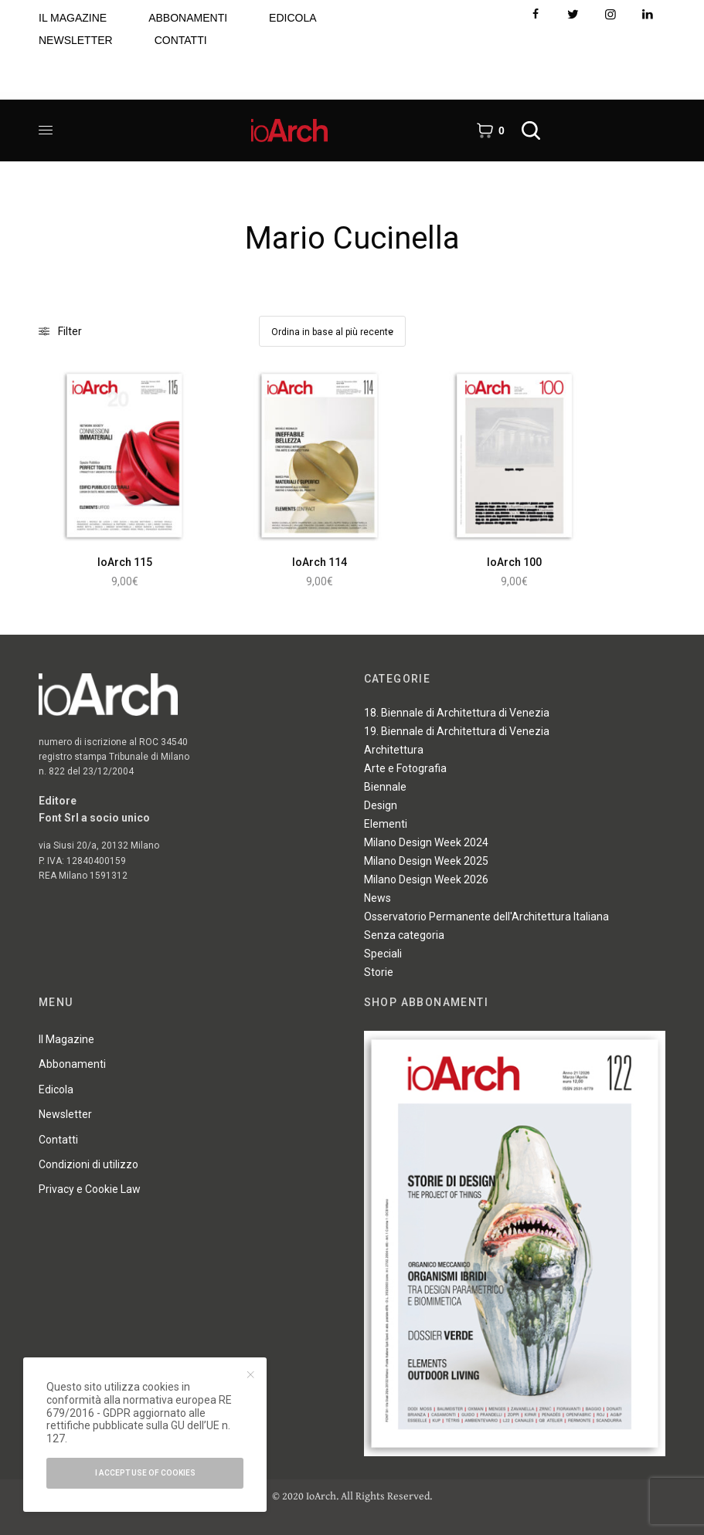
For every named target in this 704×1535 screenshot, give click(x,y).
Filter (60, 331)
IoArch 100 (514, 562)
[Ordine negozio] (332, 331)
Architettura (393, 749)
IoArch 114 (319, 562)
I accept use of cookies (145, 1473)
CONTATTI (181, 40)
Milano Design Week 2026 (426, 879)
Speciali (383, 953)
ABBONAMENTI (187, 18)
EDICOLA (292, 18)
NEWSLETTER (76, 40)
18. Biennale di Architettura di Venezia (456, 712)
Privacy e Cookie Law (90, 1189)
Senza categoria (404, 935)
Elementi (385, 823)
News (377, 898)
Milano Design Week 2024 (426, 842)
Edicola (56, 1089)
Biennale (385, 786)
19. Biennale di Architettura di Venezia (456, 731)
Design (380, 805)
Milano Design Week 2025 (426, 861)
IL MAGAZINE (73, 18)
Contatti (58, 1139)
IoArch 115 (124, 562)
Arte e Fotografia (405, 768)
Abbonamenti (72, 1064)
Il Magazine (66, 1039)
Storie (378, 972)
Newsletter (65, 1114)
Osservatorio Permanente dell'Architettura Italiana (486, 916)
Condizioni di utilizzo (88, 1164)
